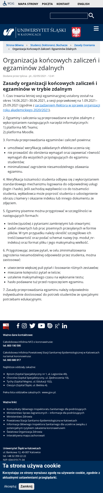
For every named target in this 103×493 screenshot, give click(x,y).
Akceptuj (10, 488)
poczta (47, 4)
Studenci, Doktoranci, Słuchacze (48, 45)
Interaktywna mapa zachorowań (26, 435)
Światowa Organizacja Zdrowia (24, 431)
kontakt (63, 4)
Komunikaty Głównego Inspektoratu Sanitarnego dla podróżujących (46, 409)
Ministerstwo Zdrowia (19, 416)
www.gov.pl (49, 392)
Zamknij (26, 487)
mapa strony (28, 4)
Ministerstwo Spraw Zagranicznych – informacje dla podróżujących (45, 413)
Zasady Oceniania (84, 45)
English (84, 4)
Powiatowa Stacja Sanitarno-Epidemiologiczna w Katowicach (42, 420)
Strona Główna (14, 45)
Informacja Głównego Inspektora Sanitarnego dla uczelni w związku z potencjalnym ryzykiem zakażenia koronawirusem (47, 426)
